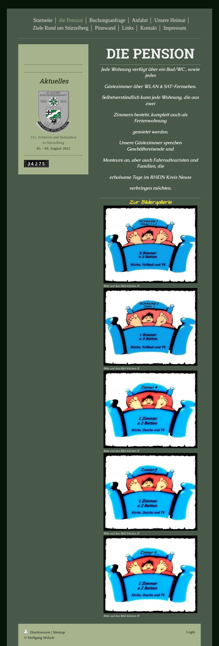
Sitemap (59, 632)
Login (190, 632)
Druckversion (37, 632)
